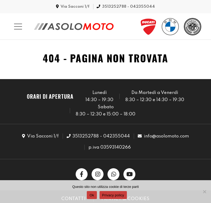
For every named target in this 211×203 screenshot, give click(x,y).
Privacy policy (113, 195)
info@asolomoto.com (166, 136)
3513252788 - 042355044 (128, 7)
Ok (91, 195)
